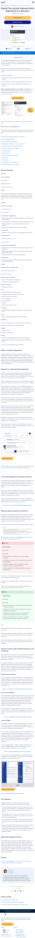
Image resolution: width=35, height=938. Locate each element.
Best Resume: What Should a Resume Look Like (13, 144)
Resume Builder (19, 929)
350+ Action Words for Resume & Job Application (12, 902)
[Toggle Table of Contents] (18, 57)
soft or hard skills (8, 485)
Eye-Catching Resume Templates (9, 141)
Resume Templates (4, 5)
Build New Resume (17, 17)
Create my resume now (7, 458)
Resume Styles (5, 160)
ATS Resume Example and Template (10, 148)
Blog (10, 5)
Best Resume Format (20, 935)
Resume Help (14, 5)
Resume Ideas (5, 157)
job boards (18, 539)
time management (8, 641)
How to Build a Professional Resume (10, 155)
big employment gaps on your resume (21, 733)
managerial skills (19, 519)
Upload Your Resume (17, 22)
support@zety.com (8, 936)
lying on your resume (20, 502)
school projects (15, 710)
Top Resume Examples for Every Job (10, 164)
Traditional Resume (6, 150)
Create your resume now (17, 98)
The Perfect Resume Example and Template (12, 146)
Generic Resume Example (8, 139)
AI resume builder (16, 466)
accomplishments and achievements (9, 409)
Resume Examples (20, 934)
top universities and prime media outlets (24, 850)
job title (21, 482)
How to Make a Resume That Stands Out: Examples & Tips (14, 904)
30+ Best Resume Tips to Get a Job (9, 900)
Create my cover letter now (8, 789)
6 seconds (13, 414)
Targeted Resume (6, 153)
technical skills (21, 483)
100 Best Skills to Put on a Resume (10, 162)
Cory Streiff (21, 26)
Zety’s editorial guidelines (11, 842)
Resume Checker (19, 932)
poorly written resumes (18, 397)
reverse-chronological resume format (24, 419)
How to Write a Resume (21, 937)
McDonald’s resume (14, 537)
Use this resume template (30, 110)
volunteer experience (6, 710)
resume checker (6, 467)
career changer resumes (6, 725)
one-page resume (5, 685)
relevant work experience (14, 382)
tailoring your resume (24, 490)
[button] (33, 2)
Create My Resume (7, 924)
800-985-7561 (7, 934)
